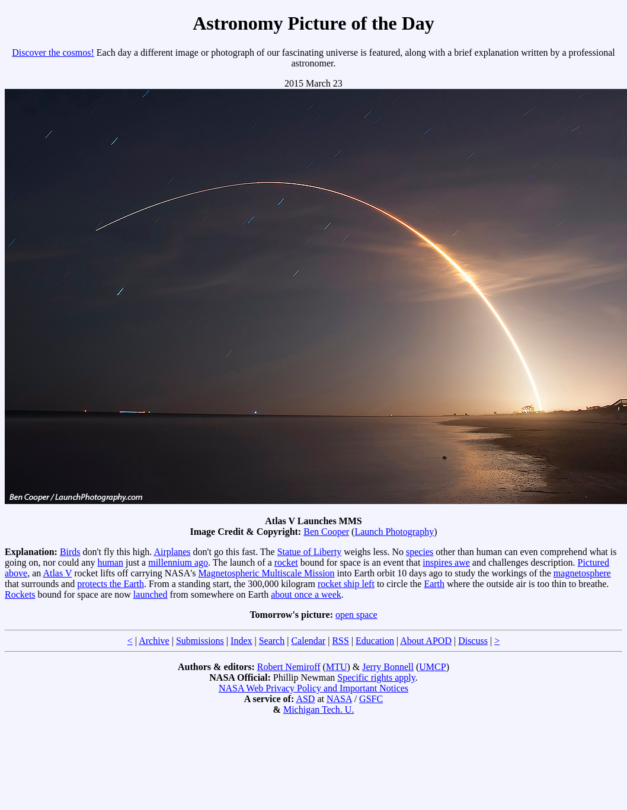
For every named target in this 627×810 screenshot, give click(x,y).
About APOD (426, 641)
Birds (70, 552)
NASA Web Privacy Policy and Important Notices (313, 688)
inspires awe (446, 562)
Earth (434, 584)
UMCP (432, 667)
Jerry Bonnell (388, 667)
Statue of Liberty (309, 552)
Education (375, 641)
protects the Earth (110, 584)
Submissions (200, 641)
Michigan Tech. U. (318, 709)
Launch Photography (394, 532)
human (110, 562)
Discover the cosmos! (53, 52)
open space (356, 615)
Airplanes (171, 552)
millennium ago (178, 562)
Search (272, 641)
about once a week (306, 594)
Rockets (20, 594)
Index (241, 641)
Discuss (473, 641)
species (419, 552)
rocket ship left (346, 584)
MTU (336, 667)
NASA (339, 699)
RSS (340, 641)
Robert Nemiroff (289, 667)
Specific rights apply (376, 677)
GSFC (371, 699)
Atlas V (57, 573)
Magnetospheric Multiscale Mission (266, 573)
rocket (286, 562)
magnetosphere (582, 573)
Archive (154, 641)
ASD (305, 699)
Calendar (308, 641)
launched (150, 594)
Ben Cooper (326, 532)
